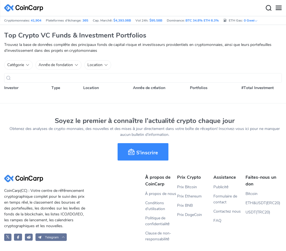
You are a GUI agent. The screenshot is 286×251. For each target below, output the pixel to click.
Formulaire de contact (225, 199)
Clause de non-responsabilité (158, 236)
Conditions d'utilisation (155, 206)
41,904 (36, 20)
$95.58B (155, 20)
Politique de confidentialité (157, 221)
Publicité (220, 187)
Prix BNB (185, 205)
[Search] (268, 8)
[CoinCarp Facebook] (18, 237)
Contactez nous (227, 211)
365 (85, 20)
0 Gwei (251, 20)
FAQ (217, 220)
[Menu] (278, 8)
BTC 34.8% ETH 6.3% (202, 20)
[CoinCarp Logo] (25, 8)
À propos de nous (160, 193)
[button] (51, 237)
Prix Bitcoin (187, 187)
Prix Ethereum (189, 196)
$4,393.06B (122, 20)
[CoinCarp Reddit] (29, 237)
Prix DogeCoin (189, 214)
